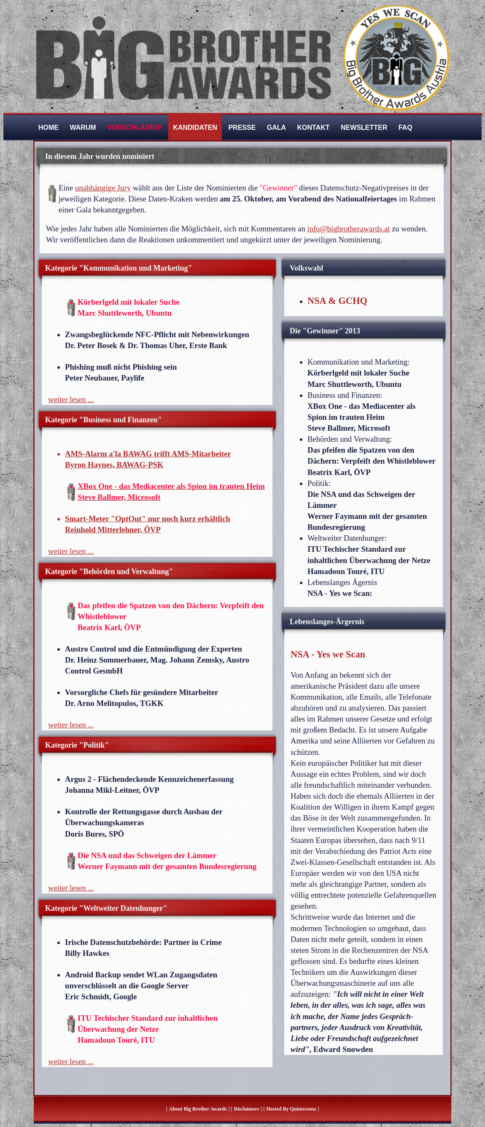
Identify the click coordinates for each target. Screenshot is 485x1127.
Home (48, 127)
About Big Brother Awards (198, 1109)
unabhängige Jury (103, 187)
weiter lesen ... (71, 399)
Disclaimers (246, 1109)
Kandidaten (195, 127)
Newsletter (364, 127)
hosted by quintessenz (291, 1109)
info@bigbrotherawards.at (348, 228)
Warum (83, 127)
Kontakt (313, 127)
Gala (276, 127)
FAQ (405, 127)
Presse (242, 127)
